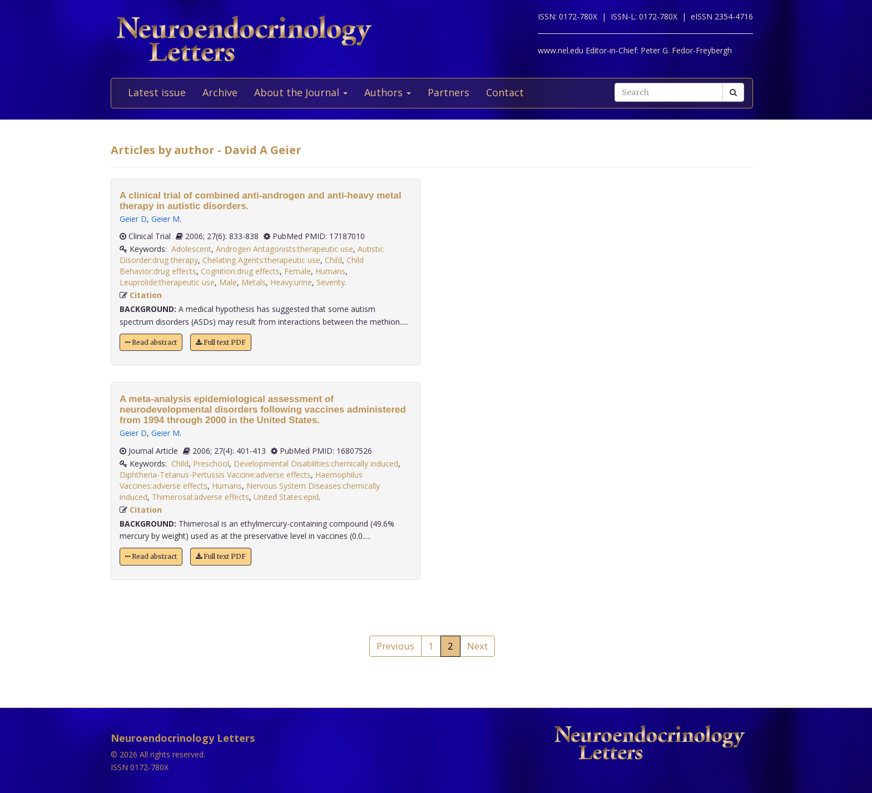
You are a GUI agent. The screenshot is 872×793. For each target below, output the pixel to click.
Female (297, 271)
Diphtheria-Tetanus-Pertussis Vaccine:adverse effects (215, 474)
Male (228, 282)
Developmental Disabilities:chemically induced (316, 463)
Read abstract (151, 342)
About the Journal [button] (301, 92)
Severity (330, 282)
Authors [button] (387, 92)
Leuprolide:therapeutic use (167, 282)
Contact (505, 92)
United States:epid (286, 497)
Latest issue (157, 92)
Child (333, 260)
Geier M (165, 219)
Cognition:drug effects (240, 271)
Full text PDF (221, 342)
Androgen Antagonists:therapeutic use (284, 249)
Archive (219, 92)
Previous (395, 646)
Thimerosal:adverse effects (200, 497)
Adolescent (191, 249)
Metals (253, 282)
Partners (448, 92)
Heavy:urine (291, 282)
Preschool (211, 463)
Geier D (133, 219)
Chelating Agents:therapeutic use (261, 260)
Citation (146, 295)
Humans (330, 271)
